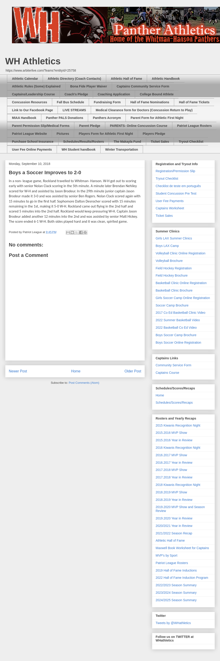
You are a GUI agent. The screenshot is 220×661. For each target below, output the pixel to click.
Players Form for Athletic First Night (106, 133)
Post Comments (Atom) (84, 382)
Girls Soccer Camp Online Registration (183, 298)
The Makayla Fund (127, 141)
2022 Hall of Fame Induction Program (182, 577)
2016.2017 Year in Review (174, 462)
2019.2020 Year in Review (174, 518)
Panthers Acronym (107, 118)
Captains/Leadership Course (33, 94)
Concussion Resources (29, 102)
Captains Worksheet (170, 208)
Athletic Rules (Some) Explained (36, 86)
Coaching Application (114, 94)
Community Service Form (173, 365)
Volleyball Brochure (169, 261)
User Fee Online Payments (32, 149)
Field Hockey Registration (174, 268)
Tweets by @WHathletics (173, 623)
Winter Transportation (121, 149)
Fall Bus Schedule (70, 102)
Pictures (63, 133)
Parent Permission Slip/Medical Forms (40, 126)
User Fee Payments (170, 201)
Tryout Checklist (191, 141)
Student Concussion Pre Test (176, 193)
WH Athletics (33, 61)
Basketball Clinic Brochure (174, 290)
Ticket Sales (160, 141)
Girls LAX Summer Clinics (174, 238)
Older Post (132, 371)
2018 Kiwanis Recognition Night (178, 485)
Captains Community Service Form (143, 86)
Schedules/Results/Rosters (83, 141)
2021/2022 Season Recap (174, 533)
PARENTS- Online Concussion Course (138, 126)
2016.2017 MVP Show (171, 455)
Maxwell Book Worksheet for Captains (182, 548)
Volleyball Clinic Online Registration (180, 253)
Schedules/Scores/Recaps (174, 402)
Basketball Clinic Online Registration (181, 283)
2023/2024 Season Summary (176, 592)
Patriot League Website (29, 133)
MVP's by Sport (166, 555)
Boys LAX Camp (167, 246)
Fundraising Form (107, 102)
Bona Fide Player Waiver (88, 86)
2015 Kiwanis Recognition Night (178, 425)
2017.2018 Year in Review (174, 477)
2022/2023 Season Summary (176, 585)
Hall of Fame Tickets (194, 102)
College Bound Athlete (157, 94)
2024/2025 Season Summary (176, 600)
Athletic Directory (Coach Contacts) (74, 78)
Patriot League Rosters (194, 126)
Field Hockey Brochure (172, 275)
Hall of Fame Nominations (149, 102)
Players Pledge (154, 133)
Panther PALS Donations (64, 118)
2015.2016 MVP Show (171, 432)
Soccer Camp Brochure (172, 305)
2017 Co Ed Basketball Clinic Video (180, 312)
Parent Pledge (89, 126)
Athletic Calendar (25, 78)
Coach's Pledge (76, 94)
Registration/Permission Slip (175, 171)
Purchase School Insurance (33, 141)
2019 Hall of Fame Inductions (176, 570)
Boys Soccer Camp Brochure (176, 335)
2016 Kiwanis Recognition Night (178, 447)
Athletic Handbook (166, 78)
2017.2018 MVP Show (171, 470)
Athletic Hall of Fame (126, 78)
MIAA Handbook (24, 118)
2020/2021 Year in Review (174, 526)
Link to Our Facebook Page (32, 110)
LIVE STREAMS (74, 110)
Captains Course (167, 372)
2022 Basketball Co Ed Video (176, 327)
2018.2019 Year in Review (174, 500)
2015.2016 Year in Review (174, 440)
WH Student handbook (79, 149)
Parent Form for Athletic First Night (157, 118)
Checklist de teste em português (178, 186)
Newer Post (18, 371)
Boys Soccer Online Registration (178, 342)
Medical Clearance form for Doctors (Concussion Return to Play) (144, 110)
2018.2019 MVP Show (171, 492)
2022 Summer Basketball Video (178, 320)
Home (76, 371)
